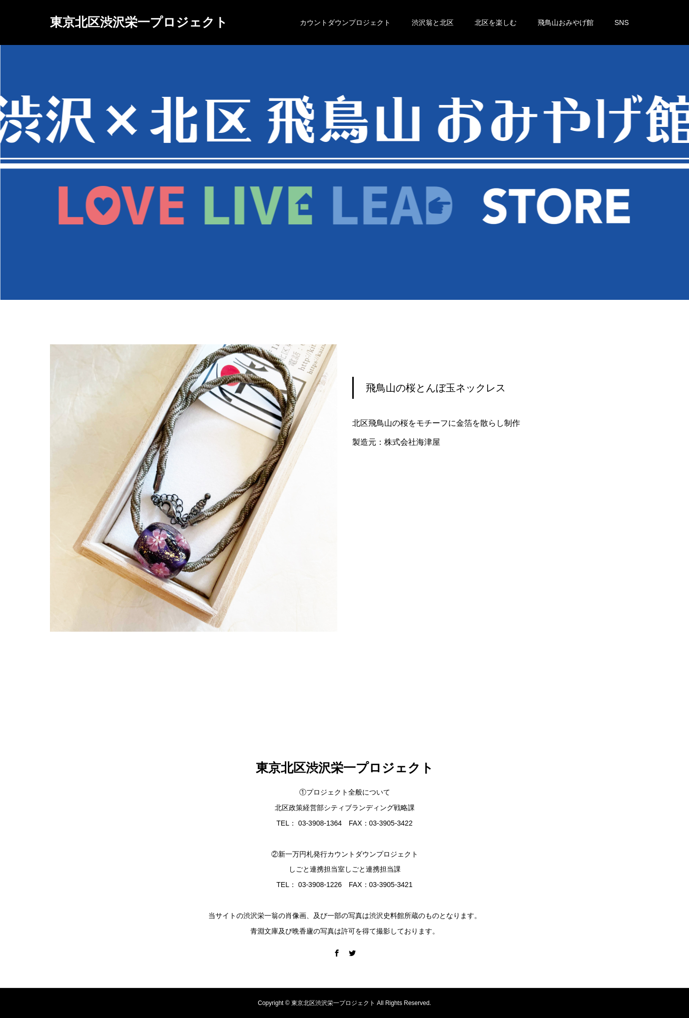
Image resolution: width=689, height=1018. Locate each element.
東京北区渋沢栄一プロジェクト (139, 22)
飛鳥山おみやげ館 (566, 22)
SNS (622, 22)
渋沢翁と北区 (433, 22)
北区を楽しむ (496, 22)
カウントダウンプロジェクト (345, 22)
